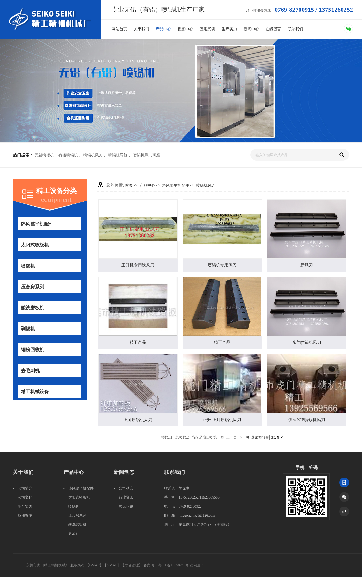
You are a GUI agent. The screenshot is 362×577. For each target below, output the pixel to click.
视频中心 (185, 29)
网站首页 (119, 29)
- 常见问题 (123, 506)
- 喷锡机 (71, 506)
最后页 (256, 437)
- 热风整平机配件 (78, 488)
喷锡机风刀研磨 (146, 155)
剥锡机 (28, 328)
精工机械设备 (35, 391)
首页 (129, 185)
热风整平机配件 (37, 224)
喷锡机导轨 (117, 155)
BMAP (94, 565)
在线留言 (273, 29)
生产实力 (229, 29)
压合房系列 (32, 286)
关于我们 (141, 29)
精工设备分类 (56, 191)
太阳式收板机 (35, 244)
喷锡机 (28, 265)
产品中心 (163, 29)
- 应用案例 (22, 515)
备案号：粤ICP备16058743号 (167, 565)
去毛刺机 (30, 370)
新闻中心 (251, 29)
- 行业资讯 (123, 497)
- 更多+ (70, 534)
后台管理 (131, 565)
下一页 (244, 437)
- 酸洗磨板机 (74, 525)
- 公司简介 (22, 488)
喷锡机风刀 (93, 155)
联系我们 (295, 29)
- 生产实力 (22, 506)
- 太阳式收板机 (76, 497)
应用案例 (207, 29)
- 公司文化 (22, 497)
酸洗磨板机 (32, 307)
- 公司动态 (123, 488)
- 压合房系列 (74, 515)
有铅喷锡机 (68, 155)
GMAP (112, 565)
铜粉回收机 (32, 349)
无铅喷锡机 (44, 155)
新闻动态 (124, 472)
